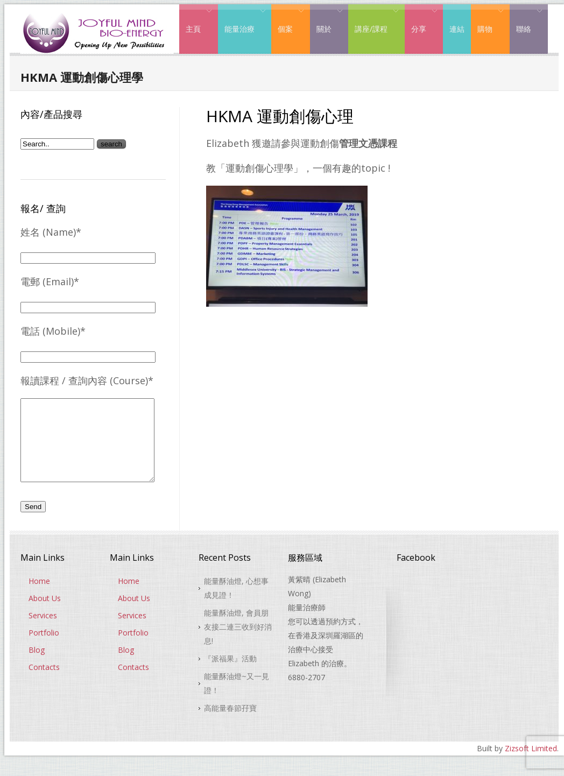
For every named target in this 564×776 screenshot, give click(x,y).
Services (43, 631)
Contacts (44, 683)
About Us (45, 614)
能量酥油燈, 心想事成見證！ (236, 604)
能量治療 (242, 20)
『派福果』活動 (230, 674)
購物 (487, 20)
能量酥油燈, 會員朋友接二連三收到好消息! (238, 643)
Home (39, 597)
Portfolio (44, 649)
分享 (421, 20)
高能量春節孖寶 (230, 724)
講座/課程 (373, 20)
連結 (456, 29)
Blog (37, 666)
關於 (326, 20)
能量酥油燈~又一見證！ (236, 699)
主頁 (195, 20)
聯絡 (526, 20)
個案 (287, 20)
